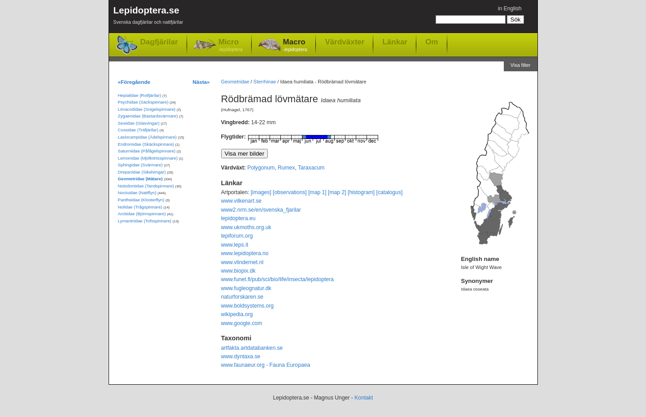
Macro (295, 45)
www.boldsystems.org (247, 306)
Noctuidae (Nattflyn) (137, 192)
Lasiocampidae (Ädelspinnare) (147, 137)
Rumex (286, 168)
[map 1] (317, 192)
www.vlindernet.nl (242, 262)
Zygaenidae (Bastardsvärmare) (148, 115)
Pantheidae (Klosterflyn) (141, 199)
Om (431, 42)
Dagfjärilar (159, 42)
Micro (230, 45)
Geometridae (235, 81)
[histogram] (361, 192)
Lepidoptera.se (148, 17)
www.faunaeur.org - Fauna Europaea (265, 365)
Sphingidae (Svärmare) (140, 164)
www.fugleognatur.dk (246, 288)
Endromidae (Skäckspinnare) (146, 144)
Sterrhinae (264, 81)
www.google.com (241, 323)
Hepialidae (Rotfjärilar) (140, 95)
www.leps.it (235, 245)
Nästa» (201, 82)
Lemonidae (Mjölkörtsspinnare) (148, 158)
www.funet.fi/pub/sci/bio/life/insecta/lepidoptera (277, 279)
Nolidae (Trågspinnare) (140, 206)
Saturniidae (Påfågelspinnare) (147, 150)
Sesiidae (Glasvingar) (139, 123)
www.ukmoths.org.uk (246, 227)
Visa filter (521, 65)
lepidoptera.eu (238, 218)
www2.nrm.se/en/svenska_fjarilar (261, 210)
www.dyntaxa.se (241, 356)
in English (510, 8)
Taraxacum (311, 168)
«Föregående (134, 82)
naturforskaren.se (242, 297)
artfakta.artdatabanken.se (252, 348)
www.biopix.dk (238, 271)
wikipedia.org (237, 314)
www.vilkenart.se (241, 201)
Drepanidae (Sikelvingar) (142, 171)
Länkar (394, 42)
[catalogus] (389, 192)
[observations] (290, 192)
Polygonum (261, 168)
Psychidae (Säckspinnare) (143, 102)
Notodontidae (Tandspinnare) (146, 185)
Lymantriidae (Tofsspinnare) (145, 220)
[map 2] (337, 192)
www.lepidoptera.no (245, 253)
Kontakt (363, 398)
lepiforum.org (237, 236)
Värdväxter (344, 42)
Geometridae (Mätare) (140, 178)
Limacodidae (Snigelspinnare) (147, 109)
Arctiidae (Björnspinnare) (142, 213)
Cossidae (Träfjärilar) (138, 129)
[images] (261, 192)
